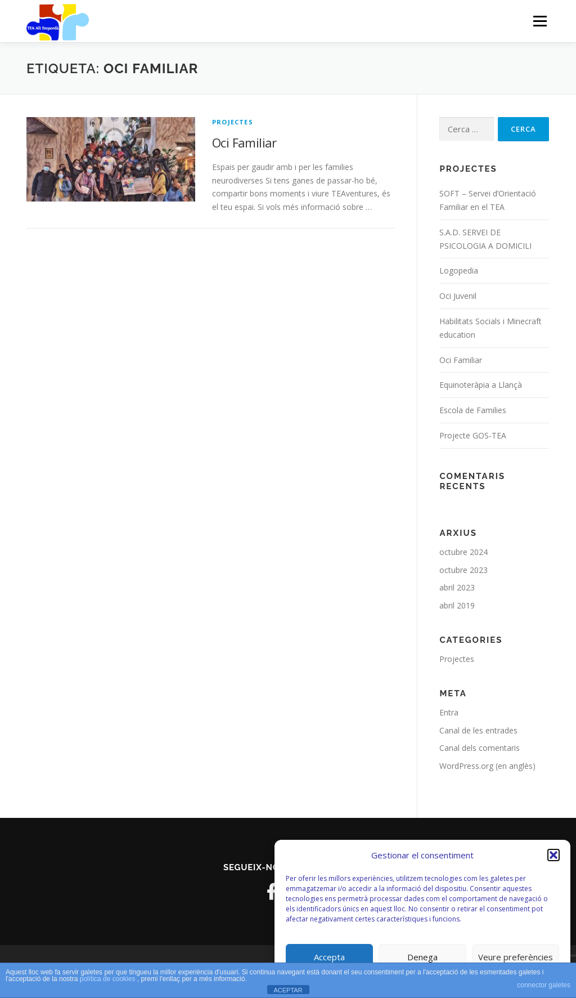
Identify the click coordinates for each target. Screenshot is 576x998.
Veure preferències (515, 957)
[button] (553, 855)
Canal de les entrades (478, 730)
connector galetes (543, 985)
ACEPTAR (287, 990)
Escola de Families (472, 410)
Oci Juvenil (457, 295)
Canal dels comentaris (479, 747)
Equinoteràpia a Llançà (480, 384)
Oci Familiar (244, 142)
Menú (540, 21)
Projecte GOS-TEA (472, 435)
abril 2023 (457, 587)
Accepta (329, 957)
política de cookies (108, 979)
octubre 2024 (463, 552)
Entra (448, 712)
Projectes (232, 122)
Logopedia (458, 270)
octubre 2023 (463, 570)
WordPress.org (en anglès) (487, 765)
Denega (422, 957)
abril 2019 (457, 605)
